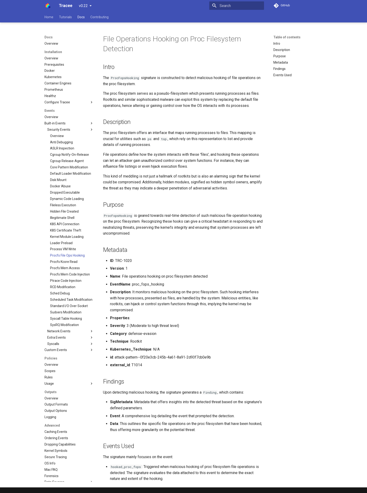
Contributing (99, 17)
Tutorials (65, 17)
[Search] (236, 5)
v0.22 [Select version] (83, 6)
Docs (81, 17)
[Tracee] (48, 5)
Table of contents (287, 37)
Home (48, 17)
